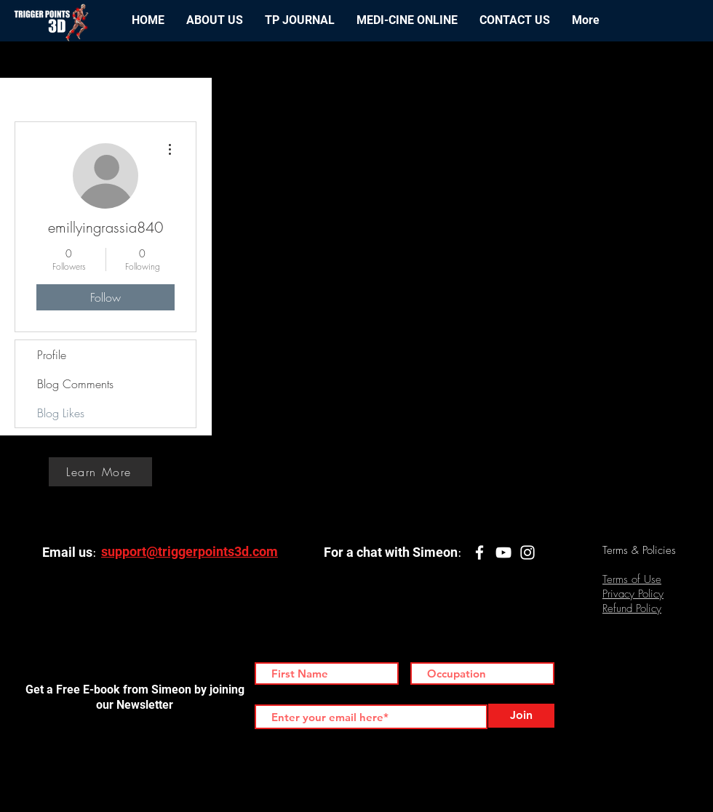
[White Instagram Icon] (527, 552)
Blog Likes (60, 413)
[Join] (521, 716)
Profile (51, 355)
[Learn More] (100, 471)
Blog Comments (75, 384)
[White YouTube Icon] (503, 552)
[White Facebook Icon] (479, 552)
